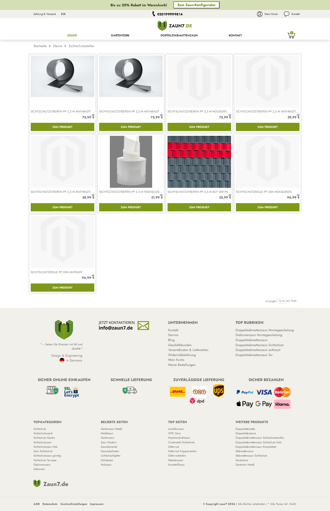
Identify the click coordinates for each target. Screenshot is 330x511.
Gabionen (39, 469)
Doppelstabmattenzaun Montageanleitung (265, 330)
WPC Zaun (174, 433)
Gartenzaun (107, 438)
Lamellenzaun (176, 429)
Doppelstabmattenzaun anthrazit (258, 349)
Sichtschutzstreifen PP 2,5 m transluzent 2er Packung (141, 192)
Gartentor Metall (245, 465)
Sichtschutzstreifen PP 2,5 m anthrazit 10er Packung (140, 111)
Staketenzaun (175, 460)
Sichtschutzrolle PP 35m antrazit (56, 272)
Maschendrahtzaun (179, 438)
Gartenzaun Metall (111, 429)
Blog (171, 340)
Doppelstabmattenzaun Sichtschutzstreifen (260, 438)
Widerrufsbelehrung (182, 354)
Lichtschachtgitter (111, 456)
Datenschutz (50, 504)
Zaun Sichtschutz (43, 451)
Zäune (72, 35)
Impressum (97, 504)
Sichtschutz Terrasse (44, 460)
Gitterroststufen (177, 456)
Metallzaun (107, 433)
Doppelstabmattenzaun (179, 35)
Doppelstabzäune (246, 433)
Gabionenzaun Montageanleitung (259, 334)
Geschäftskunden (180, 345)
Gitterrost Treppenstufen (182, 451)
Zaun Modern (109, 442)
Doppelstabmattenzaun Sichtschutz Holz (259, 442)
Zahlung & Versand (44, 14)
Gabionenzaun (42, 465)
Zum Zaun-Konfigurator (196, 4)
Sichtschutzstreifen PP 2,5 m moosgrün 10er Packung (209, 111)
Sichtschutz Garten (44, 438)
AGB (36, 504)
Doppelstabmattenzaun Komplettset (256, 447)
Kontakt (295, 14)
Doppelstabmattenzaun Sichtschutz (260, 345)
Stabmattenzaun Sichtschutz (251, 456)
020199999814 (170, 14)
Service (173, 334)
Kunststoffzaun (176, 465)
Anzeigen (271, 301)
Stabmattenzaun (245, 451)
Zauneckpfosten (110, 451)
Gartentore (120, 35)
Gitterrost (173, 447)
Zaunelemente (109, 447)
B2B (63, 14)
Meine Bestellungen (182, 364)
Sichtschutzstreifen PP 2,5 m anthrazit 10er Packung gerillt (77, 111)
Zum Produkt (62, 127)
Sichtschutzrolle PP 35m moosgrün (263, 192)
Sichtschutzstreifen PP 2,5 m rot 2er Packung (203, 192)
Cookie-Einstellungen (73, 504)
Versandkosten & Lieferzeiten (188, 349)
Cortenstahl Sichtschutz (181, 442)
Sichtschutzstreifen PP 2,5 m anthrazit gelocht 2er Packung (78, 192)
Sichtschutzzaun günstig (47, 456)
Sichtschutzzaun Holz (45, 447)
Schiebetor (107, 460)
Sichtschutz (39, 429)
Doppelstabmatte (245, 429)
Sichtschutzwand (42, 433)
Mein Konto (271, 14)
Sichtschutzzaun (42, 442)
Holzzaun (106, 465)
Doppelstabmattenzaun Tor (254, 354)
